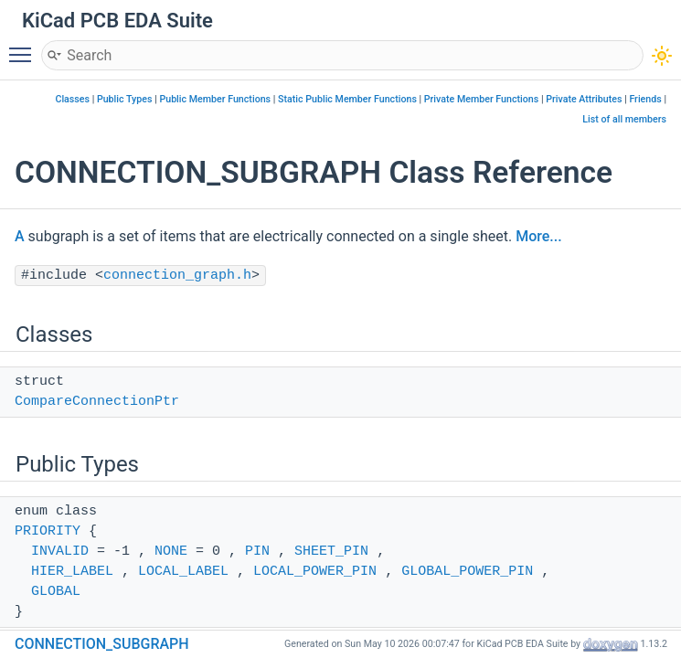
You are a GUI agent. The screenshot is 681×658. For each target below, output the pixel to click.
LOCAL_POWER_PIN (315, 571)
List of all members (624, 119)
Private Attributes (584, 99)
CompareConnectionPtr (97, 401)
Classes (72, 99)
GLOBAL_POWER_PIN (467, 571)
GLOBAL (55, 592)
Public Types (125, 99)
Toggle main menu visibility (24, 46)
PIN (257, 551)
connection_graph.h (177, 275)
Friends (645, 99)
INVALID (60, 551)
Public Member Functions (215, 99)
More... (538, 236)
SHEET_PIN (331, 551)
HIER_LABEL (72, 571)
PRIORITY (47, 531)
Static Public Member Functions (347, 99)
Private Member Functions (481, 99)
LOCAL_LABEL (183, 571)
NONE (170, 551)
